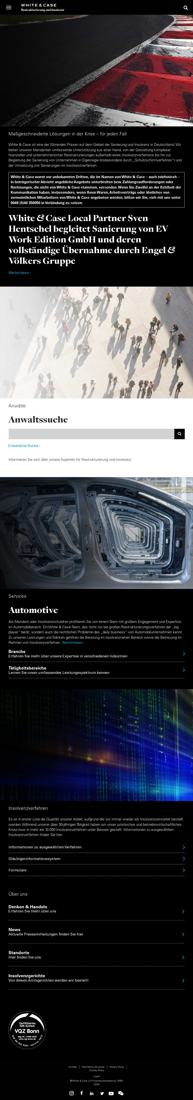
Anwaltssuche (38, 419)
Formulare (17, 870)
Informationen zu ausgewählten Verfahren (44, 847)
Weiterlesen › (19, 273)
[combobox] (91, 434)
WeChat (121, 1093)
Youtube (111, 1093)
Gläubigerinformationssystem (34, 859)
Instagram (72, 1093)
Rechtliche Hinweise (93, 1066)
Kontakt (73, 1066)
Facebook (82, 1093)
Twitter (101, 1093)
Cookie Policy (96, 1070)
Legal (97, 1076)
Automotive (33, 610)
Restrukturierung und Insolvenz (42, 10)
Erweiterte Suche (24, 446)
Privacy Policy (117, 1066)
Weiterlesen (72, 643)
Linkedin (92, 1093)
